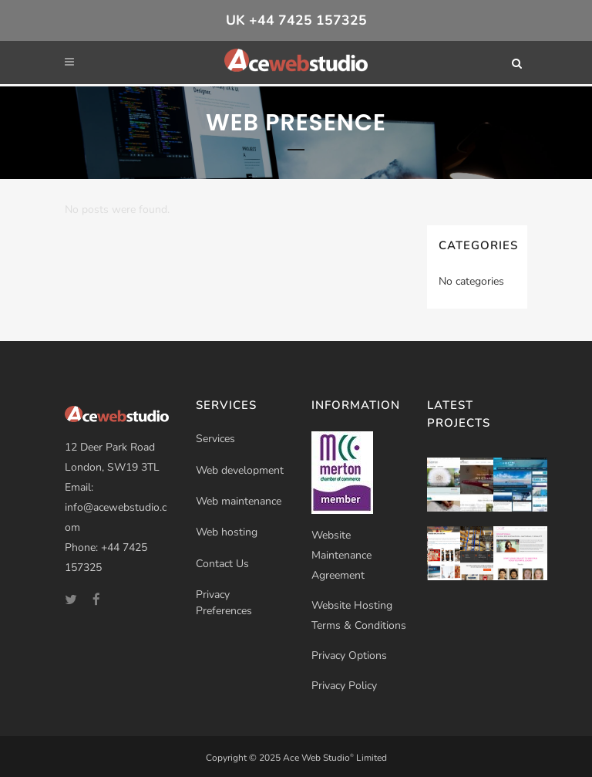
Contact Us (222, 563)
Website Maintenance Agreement (341, 555)
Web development (240, 470)
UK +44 (296, 20)
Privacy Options (349, 655)
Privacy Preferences (224, 602)
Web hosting (226, 532)
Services (215, 438)
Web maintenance (238, 501)
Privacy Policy (344, 685)
